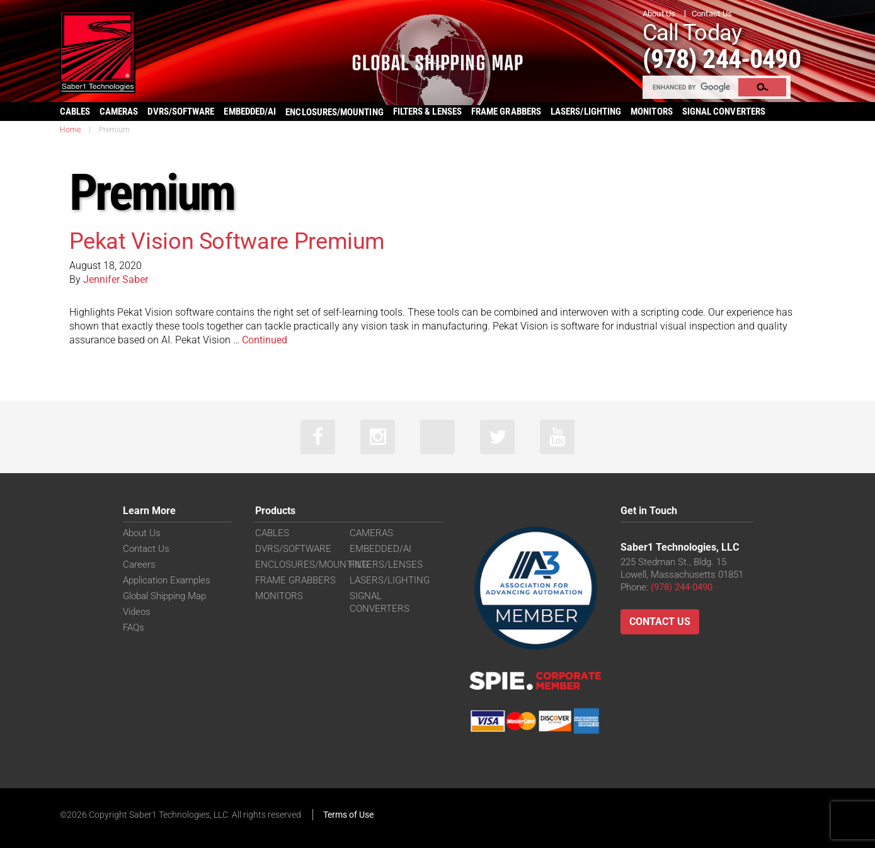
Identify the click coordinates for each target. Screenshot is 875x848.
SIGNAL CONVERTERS (723, 111)
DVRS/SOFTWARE (180, 111)
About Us (659, 13)
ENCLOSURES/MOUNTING (311, 564)
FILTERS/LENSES (386, 564)
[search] (691, 87)
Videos (137, 611)
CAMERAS (119, 111)
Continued (264, 340)
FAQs (133, 627)
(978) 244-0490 (722, 58)
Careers (139, 564)
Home (70, 129)
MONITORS (652, 111)
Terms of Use (348, 815)
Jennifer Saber (115, 279)
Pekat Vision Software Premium (227, 241)
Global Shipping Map (164, 596)
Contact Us (712, 13)
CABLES (75, 111)
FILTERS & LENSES (427, 111)
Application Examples (166, 580)
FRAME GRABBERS (506, 111)
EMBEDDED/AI (250, 111)
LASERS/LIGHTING (586, 111)
